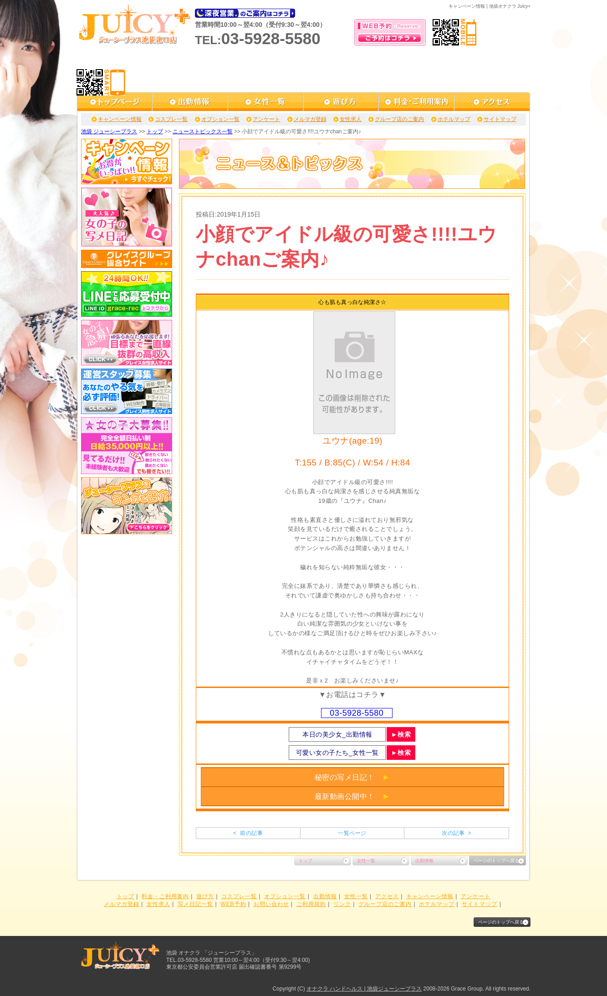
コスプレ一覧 (171, 119)
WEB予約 (233, 904)
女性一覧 (366, 860)
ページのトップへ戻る (496, 860)
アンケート (266, 119)
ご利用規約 (311, 904)
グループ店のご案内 (399, 119)
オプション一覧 (220, 119)
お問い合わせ (271, 904)
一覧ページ (352, 833)
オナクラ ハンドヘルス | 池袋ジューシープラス (364, 989)
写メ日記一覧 (195, 904)
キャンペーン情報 (120, 119)
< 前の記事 (248, 833)
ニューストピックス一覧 (203, 131)
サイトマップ (500, 119)
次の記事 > (456, 833)
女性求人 (351, 119)
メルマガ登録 (310, 119)
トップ (155, 131)
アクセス (387, 896)
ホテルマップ (454, 119)
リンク (342, 904)
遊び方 (205, 896)
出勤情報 (424, 860)
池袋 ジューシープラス (109, 131)
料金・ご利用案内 (165, 896)
